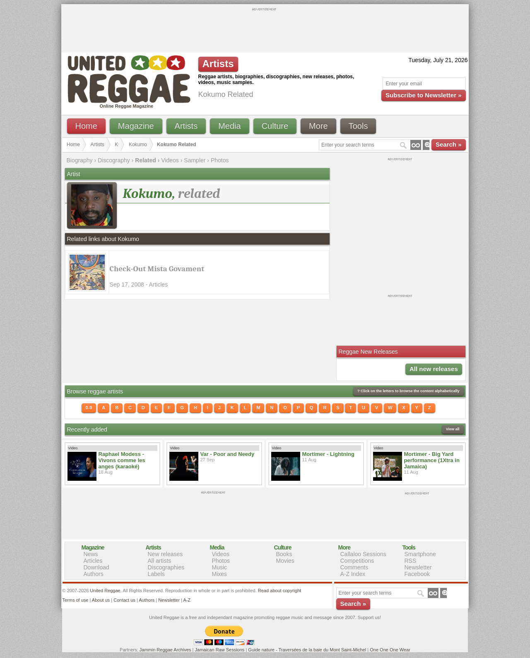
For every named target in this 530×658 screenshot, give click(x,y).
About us (101, 600)
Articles (93, 560)
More (318, 125)
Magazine (136, 125)
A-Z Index (353, 574)
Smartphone (420, 554)
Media (229, 125)
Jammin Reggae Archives (165, 649)
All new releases (434, 368)
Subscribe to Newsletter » (423, 95)
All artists (159, 560)
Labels (156, 574)
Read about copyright (279, 590)
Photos (220, 160)
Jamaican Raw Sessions (220, 649)
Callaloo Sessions (363, 554)
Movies (285, 560)
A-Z (186, 600)
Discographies (166, 567)
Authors (94, 574)
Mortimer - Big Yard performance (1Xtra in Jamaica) (432, 460)
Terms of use (76, 600)
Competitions (357, 560)
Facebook (417, 574)
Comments (354, 567)
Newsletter (418, 567)
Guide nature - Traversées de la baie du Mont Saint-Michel (307, 649)
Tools (358, 125)
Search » (449, 144)
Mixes (219, 574)
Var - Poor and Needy (227, 454)
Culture (275, 125)
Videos (170, 160)
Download (96, 567)
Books (284, 554)
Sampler (194, 160)
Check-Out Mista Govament (157, 268)
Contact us (124, 600)
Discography (114, 160)
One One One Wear (390, 649)
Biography (80, 160)
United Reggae (105, 590)
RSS (411, 560)
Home (86, 125)
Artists (186, 125)
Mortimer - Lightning (328, 454)
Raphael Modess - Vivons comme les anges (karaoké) (122, 460)
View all (453, 429)
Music (219, 567)
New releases (165, 554)
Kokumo (138, 144)
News (91, 554)
